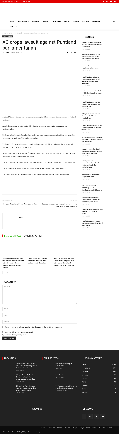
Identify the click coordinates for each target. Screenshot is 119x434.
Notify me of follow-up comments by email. (19, 332)
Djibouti (46, 21)
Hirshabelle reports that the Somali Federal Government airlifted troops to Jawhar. (91, 200)
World (76, 21)
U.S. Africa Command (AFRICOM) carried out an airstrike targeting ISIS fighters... (92, 188)
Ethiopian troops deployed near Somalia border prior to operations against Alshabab (26, 377)
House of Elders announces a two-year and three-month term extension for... (92, 44)
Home (12, 21)
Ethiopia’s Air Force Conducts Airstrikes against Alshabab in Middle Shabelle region (26, 388)
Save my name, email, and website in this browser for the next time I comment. (33, 327)
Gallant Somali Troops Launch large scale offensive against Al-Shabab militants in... (26, 366)
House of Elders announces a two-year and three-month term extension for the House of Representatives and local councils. (13, 262)
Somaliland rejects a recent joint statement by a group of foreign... (92, 211)
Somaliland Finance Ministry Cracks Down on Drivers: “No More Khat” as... (91, 104)
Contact (14, 27)
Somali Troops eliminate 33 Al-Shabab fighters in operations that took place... (92, 128)
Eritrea (85, 21)
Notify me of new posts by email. (16, 335)
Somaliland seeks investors (65, 375)
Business (96, 21)
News (10, 33)
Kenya (67, 21)
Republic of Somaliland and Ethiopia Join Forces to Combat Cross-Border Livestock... (92, 151)
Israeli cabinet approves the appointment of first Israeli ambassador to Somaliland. (38, 260)
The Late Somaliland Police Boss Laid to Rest (19, 204)
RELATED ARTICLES (12, 236)
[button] (114, 21)
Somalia (35, 21)
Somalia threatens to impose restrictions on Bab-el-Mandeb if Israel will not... (92, 223)
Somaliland (23, 21)
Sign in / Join (26, 1)
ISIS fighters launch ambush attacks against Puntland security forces (91, 116)
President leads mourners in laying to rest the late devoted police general (59, 205)
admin (7, 52)
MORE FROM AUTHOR (33, 236)
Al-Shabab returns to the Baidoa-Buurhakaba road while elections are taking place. (92, 139)
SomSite (47, 432)
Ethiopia (57, 21)
